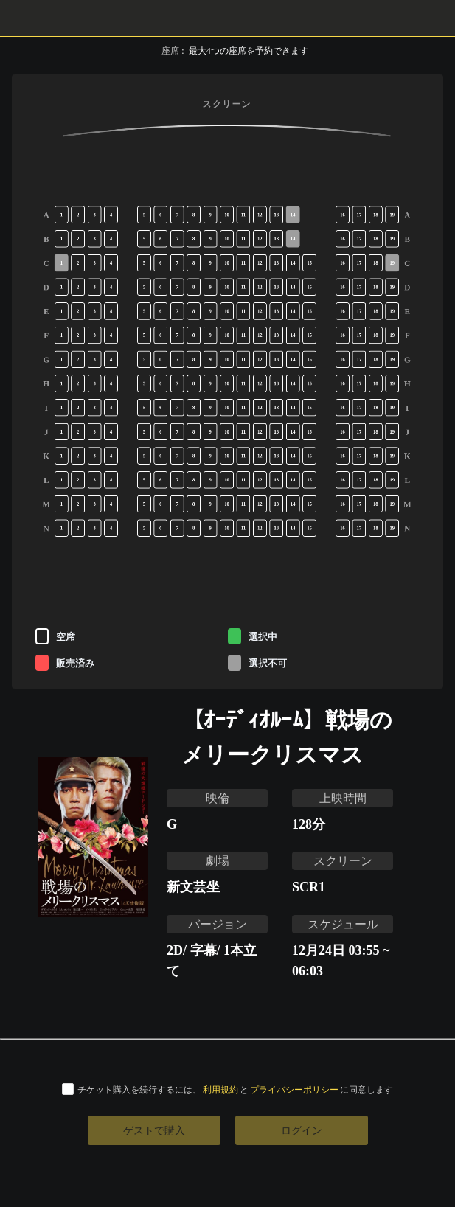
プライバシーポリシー (294, 1089)
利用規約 (220, 1089)
